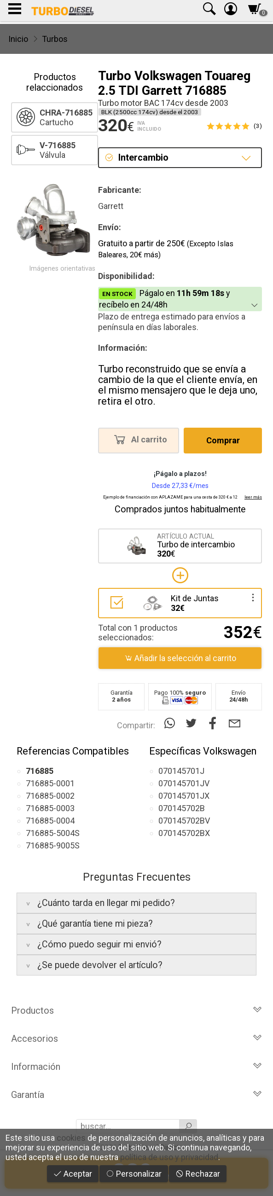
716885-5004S (53, 833)
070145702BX (184, 833)
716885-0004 (50, 820)
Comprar (223, 440)
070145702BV (184, 820)
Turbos (55, 39)
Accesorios (136, 1038)
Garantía (136, 1094)
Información (136, 1066)
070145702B (181, 808)
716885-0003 (50, 808)
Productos (136, 1010)
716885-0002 (50, 796)
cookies (71, 1138)
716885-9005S (53, 845)
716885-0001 (50, 783)
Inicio (18, 39)
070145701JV (183, 783)
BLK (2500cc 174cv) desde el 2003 (149, 112)
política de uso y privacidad (169, 1157)
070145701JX (183, 796)
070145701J (181, 771)
